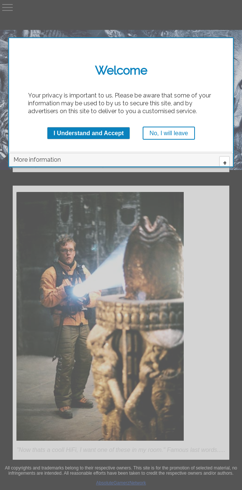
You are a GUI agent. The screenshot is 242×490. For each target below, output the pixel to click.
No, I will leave (168, 133)
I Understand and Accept (88, 133)
